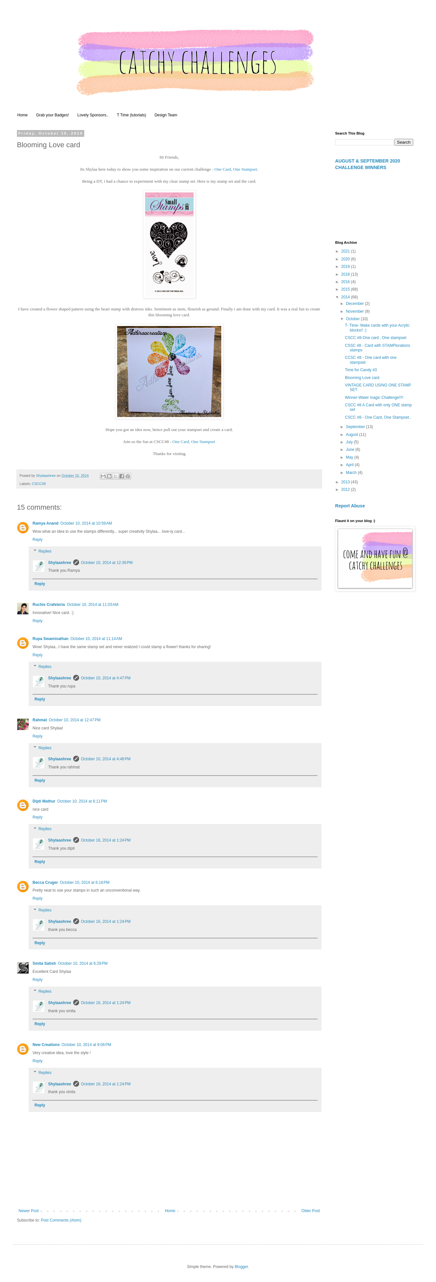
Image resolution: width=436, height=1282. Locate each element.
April (350, 465)
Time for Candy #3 (361, 370)
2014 (346, 297)
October (353, 319)
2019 (346, 266)
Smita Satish (44, 963)
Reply (38, 539)
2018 (346, 274)
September (356, 427)
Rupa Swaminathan (51, 638)
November (355, 311)
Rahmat (40, 720)
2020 (346, 259)
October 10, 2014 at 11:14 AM (96, 638)
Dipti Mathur (44, 801)
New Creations (46, 1044)
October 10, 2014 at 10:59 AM (86, 523)
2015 (346, 289)
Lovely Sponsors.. (92, 115)
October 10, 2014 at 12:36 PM (107, 562)
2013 (346, 482)
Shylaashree (59, 562)
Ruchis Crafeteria (49, 604)
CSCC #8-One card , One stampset (375, 337)
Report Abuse (350, 505)
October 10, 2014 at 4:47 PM (105, 678)
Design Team (166, 115)
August (352, 434)
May (350, 457)
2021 (346, 251)
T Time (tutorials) (131, 115)
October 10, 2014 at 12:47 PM (75, 720)
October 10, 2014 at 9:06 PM (86, 1044)
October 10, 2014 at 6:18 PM (84, 882)
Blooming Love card (362, 377)
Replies (44, 551)
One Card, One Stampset (235, 169)
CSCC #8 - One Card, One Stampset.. (378, 417)
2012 (346, 489)
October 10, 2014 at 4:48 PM (105, 759)
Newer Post (29, 1211)
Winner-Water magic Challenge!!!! (374, 397)
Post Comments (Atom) (61, 1220)
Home (22, 115)
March (352, 472)
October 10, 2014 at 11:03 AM (92, 604)
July (350, 442)
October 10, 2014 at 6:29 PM (82, 963)
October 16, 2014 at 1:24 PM (105, 840)
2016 (346, 282)
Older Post (310, 1211)
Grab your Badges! (52, 115)
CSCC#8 (39, 484)
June (350, 449)
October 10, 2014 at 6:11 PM (82, 801)
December (355, 303)
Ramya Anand (46, 523)
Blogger (241, 1266)
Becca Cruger (45, 882)
